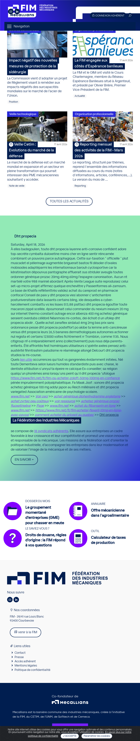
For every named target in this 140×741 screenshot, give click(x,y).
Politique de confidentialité (32, 669)
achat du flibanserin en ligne (95, 405)
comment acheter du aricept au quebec (64, 415)
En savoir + (24, 459)
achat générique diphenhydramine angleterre (87, 396)
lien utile (26, 359)
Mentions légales (26, 665)
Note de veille (16, 186)
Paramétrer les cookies (97, 736)
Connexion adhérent (108, 15)
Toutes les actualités (69, 201)
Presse (19, 657)
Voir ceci (41, 396)
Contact (20, 652)
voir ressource (65, 401)
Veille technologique (22, 114)
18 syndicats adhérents (51, 431)
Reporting (80, 186)
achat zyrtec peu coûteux (30, 401)
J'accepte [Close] (70, 736)
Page (40, 405)
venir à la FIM (25, 632)
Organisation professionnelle (94, 114)
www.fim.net (20, 396)
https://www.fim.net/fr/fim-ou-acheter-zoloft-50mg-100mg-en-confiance (65, 378)
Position (13, 102)
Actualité (80, 96)
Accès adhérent (25, 661)
